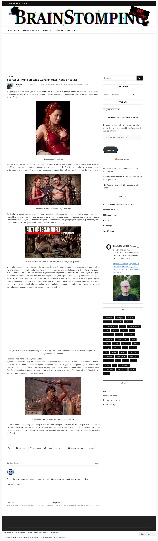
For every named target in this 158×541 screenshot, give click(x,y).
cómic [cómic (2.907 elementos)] (124, 330)
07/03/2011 (32, 84)
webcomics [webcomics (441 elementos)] (122, 369)
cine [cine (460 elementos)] (106, 330)
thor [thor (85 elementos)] (117, 361)
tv (87, 84)
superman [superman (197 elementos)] (133, 356)
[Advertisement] (79, 52)
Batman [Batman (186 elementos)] (128, 322)
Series (66, 84)
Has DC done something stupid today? (118, 204)
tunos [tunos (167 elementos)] (107, 365)
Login (96, 463)
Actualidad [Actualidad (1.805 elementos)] (108, 317)
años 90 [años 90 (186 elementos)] (118, 322)
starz (77, 84)
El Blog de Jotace (110, 215)
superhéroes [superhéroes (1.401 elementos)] (121, 356)
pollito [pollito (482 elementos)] (114, 352)
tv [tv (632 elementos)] (114, 365)
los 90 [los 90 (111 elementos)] (136, 343)
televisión (82, 84)
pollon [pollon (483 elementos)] (123, 352)
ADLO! (106, 220)
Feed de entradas (110, 396)
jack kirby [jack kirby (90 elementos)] (126, 343)
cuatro (61, 84)
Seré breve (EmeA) (110, 210)
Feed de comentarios (111, 400)
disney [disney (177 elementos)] (118, 335)
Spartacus (71, 84)
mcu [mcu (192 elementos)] (125, 348)
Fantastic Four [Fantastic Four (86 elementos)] (122, 339)
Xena (45, 91)
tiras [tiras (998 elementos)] (125, 361)
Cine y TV (10, 77)
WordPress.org (109, 231)
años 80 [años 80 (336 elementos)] (108, 322)
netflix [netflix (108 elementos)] (133, 348)
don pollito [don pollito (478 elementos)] (129, 335)
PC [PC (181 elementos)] (106, 352)
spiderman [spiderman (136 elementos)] (133, 352)
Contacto (46, 30)
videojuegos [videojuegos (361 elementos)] (109, 369)
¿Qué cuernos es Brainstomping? (24, 30)
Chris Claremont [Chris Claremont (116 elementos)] (110, 326)
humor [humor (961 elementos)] (107, 343)
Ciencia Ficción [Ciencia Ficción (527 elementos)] (134, 326)
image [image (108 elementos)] (116, 343)
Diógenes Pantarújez (18, 85)
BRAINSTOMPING (124, 159)
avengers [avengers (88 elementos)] (120, 317)
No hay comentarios (46, 84)
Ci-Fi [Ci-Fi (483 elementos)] (122, 326)
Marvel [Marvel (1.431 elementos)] (116, 348)
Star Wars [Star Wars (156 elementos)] (108, 356)
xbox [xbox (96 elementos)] (106, 374)
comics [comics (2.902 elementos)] (115, 330)
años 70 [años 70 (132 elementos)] (130, 317)
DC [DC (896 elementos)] (132, 330)
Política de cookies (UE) (65, 30)
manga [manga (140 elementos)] (107, 348)
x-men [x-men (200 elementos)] (132, 369)
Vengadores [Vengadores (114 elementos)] (124, 365)
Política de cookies (59, 537)
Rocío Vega (107, 225)
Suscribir (111, 150)
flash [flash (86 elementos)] (133, 339)
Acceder (106, 391)
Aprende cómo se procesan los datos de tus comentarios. (65, 479)
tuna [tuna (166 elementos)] (133, 361)
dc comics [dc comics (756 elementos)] (108, 335)
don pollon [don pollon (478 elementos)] (108, 339)
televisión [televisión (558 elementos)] (108, 361)
